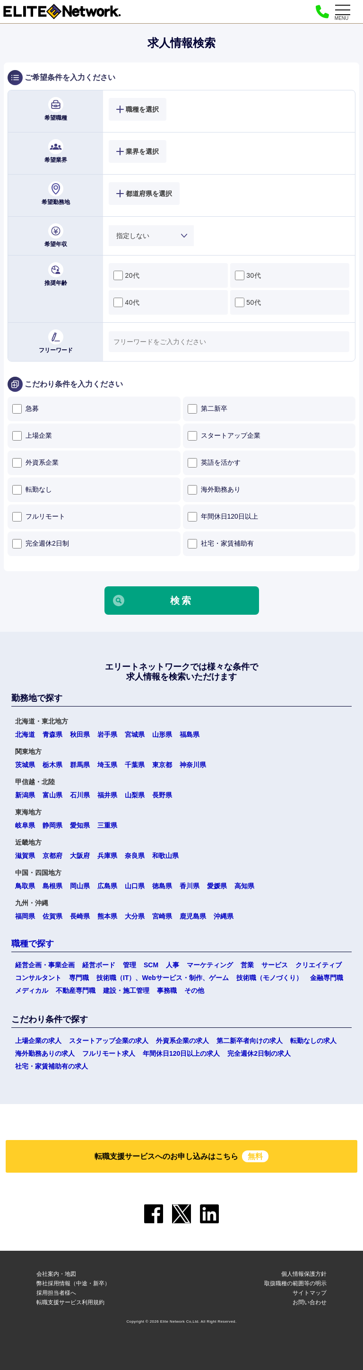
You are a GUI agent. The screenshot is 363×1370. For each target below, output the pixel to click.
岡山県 (80, 886)
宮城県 (135, 734)
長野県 (162, 795)
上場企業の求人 (38, 1040)
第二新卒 (207, 409)
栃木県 (52, 765)
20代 (126, 275)
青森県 (52, 734)
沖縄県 (223, 916)
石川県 (80, 795)
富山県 (52, 795)
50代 (248, 302)
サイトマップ (310, 1293)
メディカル (31, 990)
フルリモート (38, 516)
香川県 (189, 886)
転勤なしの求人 (313, 1040)
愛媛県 (217, 886)
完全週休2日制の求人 (259, 1053)
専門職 (79, 977)
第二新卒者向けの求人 (249, 1040)
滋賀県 (25, 855)
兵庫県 (107, 855)
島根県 (52, 886)
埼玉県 (107, 765)
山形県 (162, 734)
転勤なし (32, 490)
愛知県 (80, 825)
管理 (129, 965)
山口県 (135, 886)
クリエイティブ (318, 965)
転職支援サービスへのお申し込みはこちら (181, 1156)
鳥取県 (25, 886)
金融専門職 (326, 977)
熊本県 (107, 916)
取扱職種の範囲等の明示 (295, 1283)
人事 (172, 965)
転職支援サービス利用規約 (70, 1302)
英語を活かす (214, 463)
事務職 (167, 990)
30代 (248, 275)
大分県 (135, 916)
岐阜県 (25, 825)
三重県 (107, 825)
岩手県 (107, 734)
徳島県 (162, 886)
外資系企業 (35, 463)
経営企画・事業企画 (45, 965)
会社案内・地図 (56, 1274)
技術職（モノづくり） (269, 977)
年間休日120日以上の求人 (181, 1053)
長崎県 (80, 916)
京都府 (52, 855)
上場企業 (32, 436)
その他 (194, 990)
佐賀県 (52, 916)
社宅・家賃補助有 (221, 543)
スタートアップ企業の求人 (108, 1040)
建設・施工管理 (126, 990)
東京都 (162, 765)
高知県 (244, 886)
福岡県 (25, 916)
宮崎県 (162, 916)
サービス (274, 965)
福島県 (189, 734)
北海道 (25, 734)
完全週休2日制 (40, 543)
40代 (126, 302)
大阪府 (80, 855)
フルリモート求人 (108, 1053)
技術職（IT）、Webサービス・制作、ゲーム (162, 977)
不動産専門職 (75, 990)
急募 (25, 409)
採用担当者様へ (56, 1293)
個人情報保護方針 (304, 1274)
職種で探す (32, 943)
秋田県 (80, 734)
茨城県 (25, 765)
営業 (247, 965)
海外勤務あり (214, 490)
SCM (151, 965)
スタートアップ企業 (224, 436)
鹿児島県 (193, 916)
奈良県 (135, 855)
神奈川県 (193, 765)
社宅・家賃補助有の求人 (51, 1066)
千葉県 (135, 765)
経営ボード (98, 965)
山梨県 (135, 795)
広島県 (107, 886)
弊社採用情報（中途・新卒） (73, 1283)
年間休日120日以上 (223, 516)
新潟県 (25, 795)
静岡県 (52, 825)
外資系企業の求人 (182, 1040)
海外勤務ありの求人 (45, 1053)
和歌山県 (165, 855)
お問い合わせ (310, 1302)
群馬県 (80, 765)
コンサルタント (38, 977)
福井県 (107, 795)
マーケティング (210, 965)
